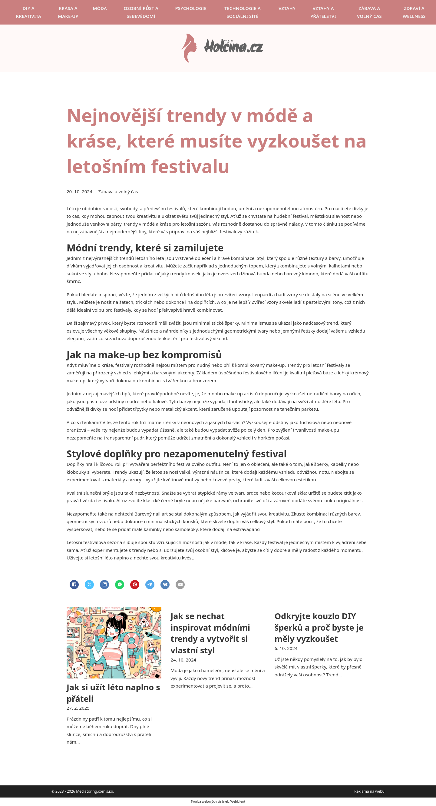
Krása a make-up (68, 12)
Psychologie (190, 8)
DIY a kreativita (28, 12)
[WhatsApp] (119, 584)
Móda (100, 8)
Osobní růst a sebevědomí (141, 12)
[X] (89, 584)
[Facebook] (74, 584)
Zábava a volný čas (369, 12)
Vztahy (287, 8)
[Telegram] (149, 584)
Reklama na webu (369, 791)
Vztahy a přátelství (323, 12)
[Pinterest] (134, 584)
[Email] (180, 584)
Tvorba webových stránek (210, 801)
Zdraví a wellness (414, 12)
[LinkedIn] (104, 584)
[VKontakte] (165, 584)
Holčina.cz (233, 48)
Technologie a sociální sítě (242, 12)
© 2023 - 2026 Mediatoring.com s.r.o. (82, 791)
